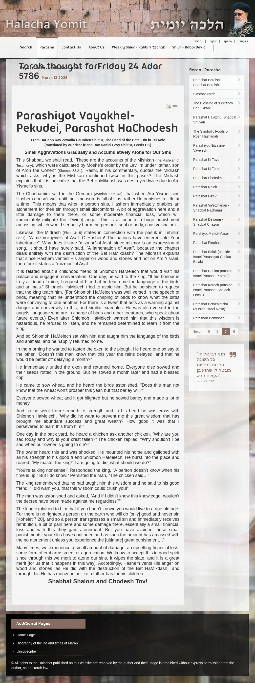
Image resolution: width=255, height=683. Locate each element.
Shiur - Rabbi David (189, 47)
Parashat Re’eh (217, 187)
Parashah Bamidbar (217, 318)
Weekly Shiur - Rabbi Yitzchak (138, 47)
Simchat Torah (217, 94)
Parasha (47, 47)
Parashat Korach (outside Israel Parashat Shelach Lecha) (217, 290)
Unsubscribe (26, 651)
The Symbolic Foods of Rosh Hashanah (217, 133)
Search (26, 47)
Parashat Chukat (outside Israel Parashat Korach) (217, 273)
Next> (197, 331)
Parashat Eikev (217, 196)
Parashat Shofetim (217, 178)
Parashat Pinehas (217, 243)
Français (242, 41)
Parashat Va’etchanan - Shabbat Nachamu (217, 207)
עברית (199, 41)
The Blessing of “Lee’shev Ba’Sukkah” (217, 105)
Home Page (26, 635)
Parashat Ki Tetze (217, 169)
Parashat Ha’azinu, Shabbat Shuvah (217, 119)
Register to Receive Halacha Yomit (51, 68)
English (212, 41)
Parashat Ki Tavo (217, 160)
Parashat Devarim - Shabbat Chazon (217, 221)
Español (227, 41)
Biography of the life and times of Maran (47, 643)
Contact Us (71, 47)
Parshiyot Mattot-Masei (217, 234)
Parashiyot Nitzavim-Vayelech (217, 147)
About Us (96, 47)
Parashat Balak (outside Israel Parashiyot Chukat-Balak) (217, 257)
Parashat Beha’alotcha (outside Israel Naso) (217, 306)
